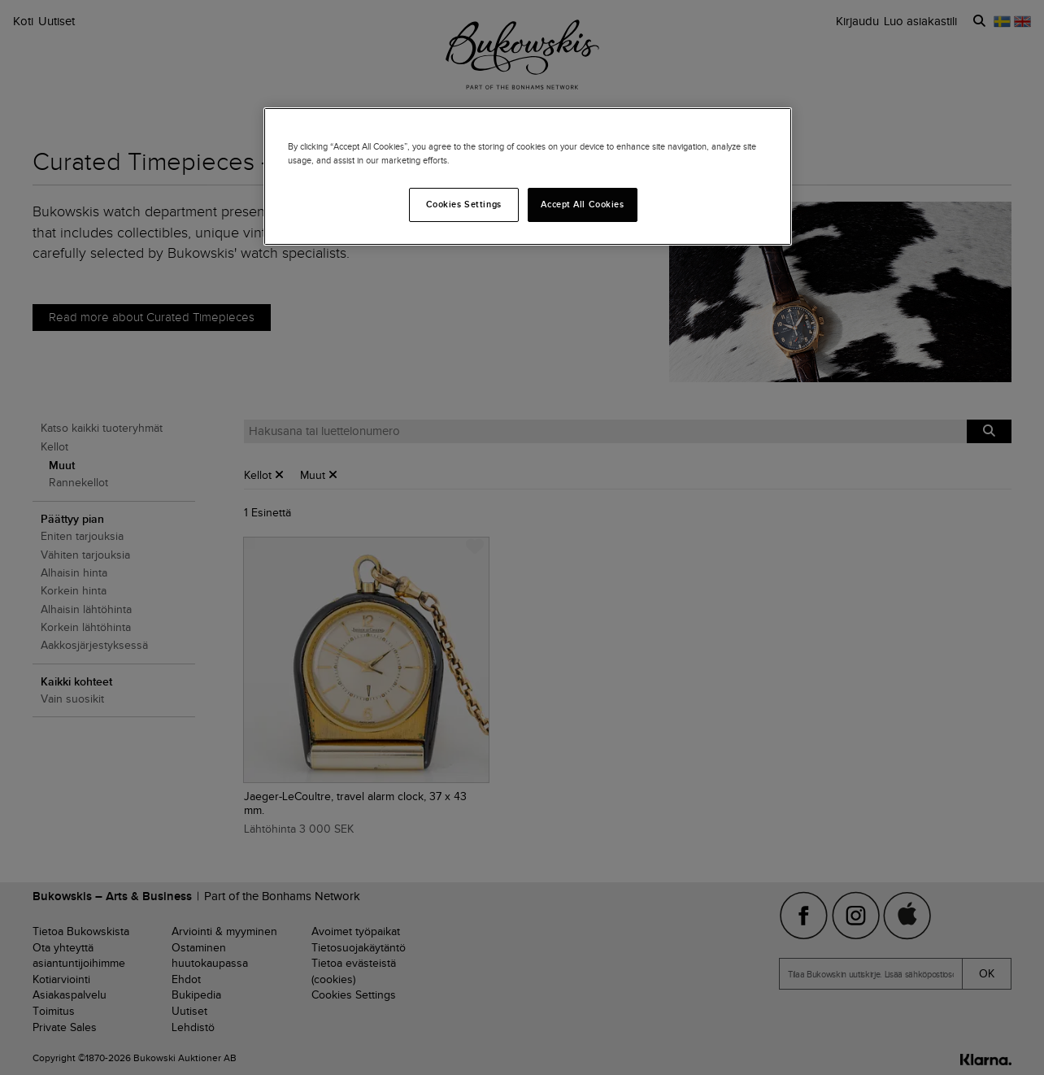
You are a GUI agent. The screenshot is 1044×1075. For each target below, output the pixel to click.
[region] (527, 176)
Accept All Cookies (582, 204)
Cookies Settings (464, 204)
